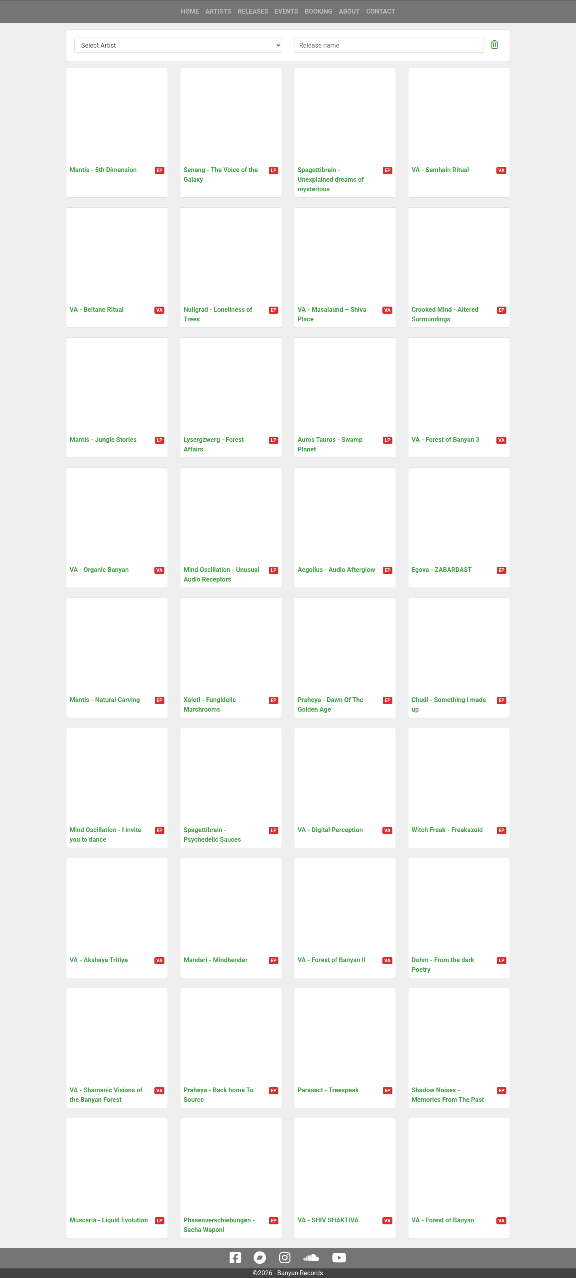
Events (286, 11)
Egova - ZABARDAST (442, 570)
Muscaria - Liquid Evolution (109, 1220)
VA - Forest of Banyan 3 (446, 439)
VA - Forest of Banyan (443, 1220)
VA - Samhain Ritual (440, 170)
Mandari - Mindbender (216, 960)
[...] (389, 45)
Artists (219, 11)
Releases (253, 11)
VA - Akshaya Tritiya (99, 960)
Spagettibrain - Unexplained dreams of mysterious (331, 179)
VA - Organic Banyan (99, 570)
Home (190, 11)
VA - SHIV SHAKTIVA (328, 1220)
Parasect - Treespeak (328, 1090)
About (349, 11)
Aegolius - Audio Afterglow (336, 570)
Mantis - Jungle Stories (103, 439)
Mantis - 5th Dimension (103, 170)
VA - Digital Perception (330, 830)
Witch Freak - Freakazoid (447, 830)
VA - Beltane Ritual (97, 309)
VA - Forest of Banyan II (332, 960)
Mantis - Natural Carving (105, 700)
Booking (318, 11)
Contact (380, 11)
